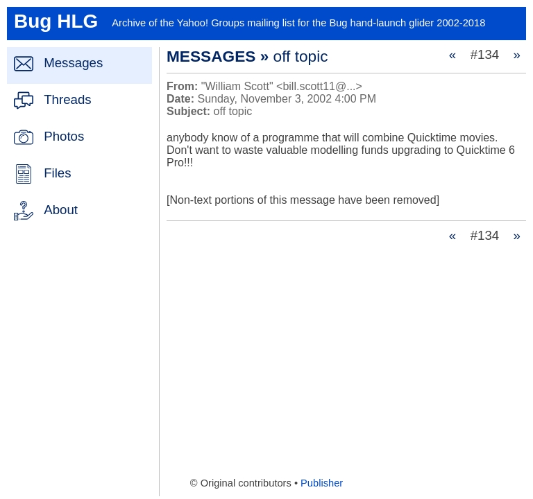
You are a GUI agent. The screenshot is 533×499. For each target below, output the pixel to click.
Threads (67, 99)
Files (57, 173)
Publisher (322, 483)
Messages (73, 62)
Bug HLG (56, 21)
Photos (64, 136)
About (61, 209)
